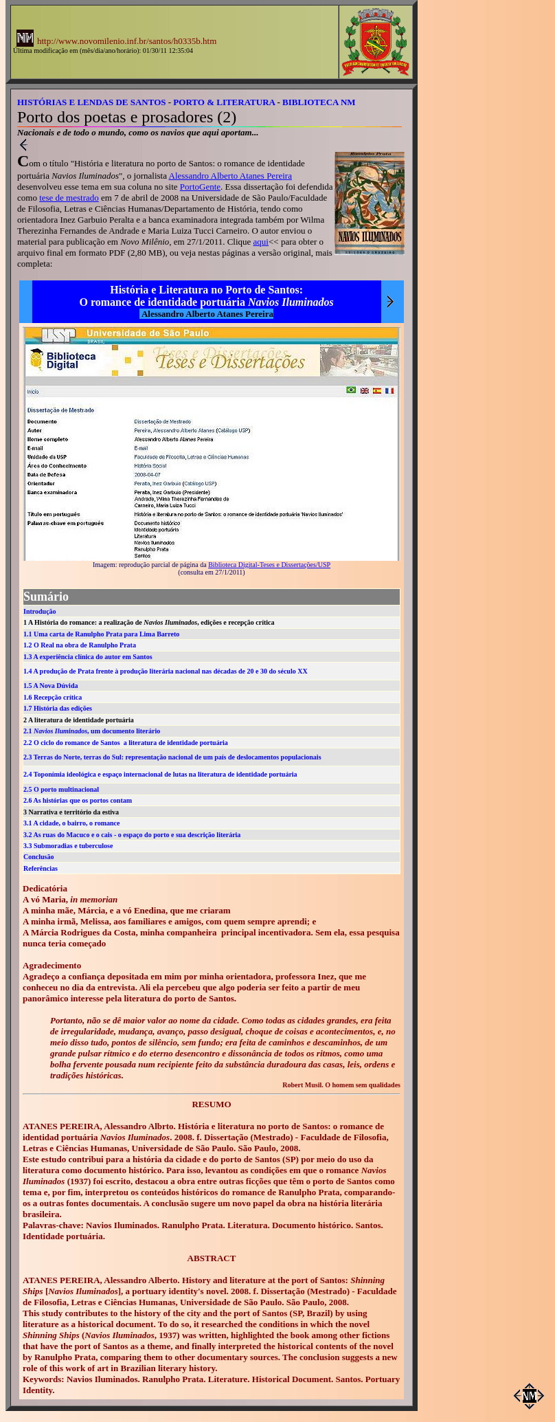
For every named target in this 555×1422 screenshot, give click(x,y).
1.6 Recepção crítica (52, 697)
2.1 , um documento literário (91, 731)
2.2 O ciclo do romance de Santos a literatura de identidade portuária (125, 742)
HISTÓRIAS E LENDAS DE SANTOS (91, 102)
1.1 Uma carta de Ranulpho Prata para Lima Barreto (101, 634)
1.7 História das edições (57, 708)
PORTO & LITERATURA (224, 102)
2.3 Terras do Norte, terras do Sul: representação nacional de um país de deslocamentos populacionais (172, 757)
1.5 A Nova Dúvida (50, 685)
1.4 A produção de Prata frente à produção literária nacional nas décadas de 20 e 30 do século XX (165, 671)
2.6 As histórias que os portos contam (77, 800)
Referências (40, 868)
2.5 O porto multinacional (61, 789)
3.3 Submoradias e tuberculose (68, 845)
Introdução (39, 611)
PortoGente (200, 186)
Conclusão (38, 856)
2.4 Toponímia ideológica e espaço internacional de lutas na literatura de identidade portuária (160, 774)
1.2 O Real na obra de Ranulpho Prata (79, 645)
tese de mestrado (69, 197)
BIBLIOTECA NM (319, 102)
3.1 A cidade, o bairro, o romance (71, 823)
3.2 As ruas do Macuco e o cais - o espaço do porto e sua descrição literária (131, 834)
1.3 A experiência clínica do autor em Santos (87, 656)
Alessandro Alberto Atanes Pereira (230, 175)
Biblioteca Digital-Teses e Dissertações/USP (269, 564)
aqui (261, 241)
